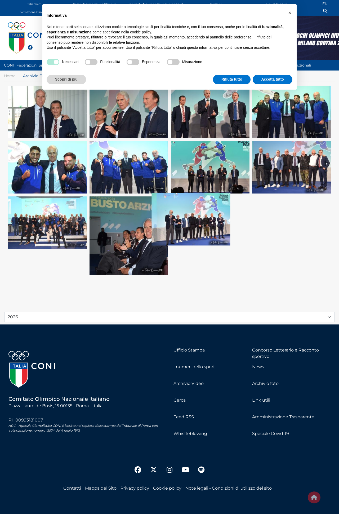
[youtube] (185, 470)
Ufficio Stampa (189, 350)
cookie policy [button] (140, 32)
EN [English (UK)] (325, 3)
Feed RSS (183, 416)
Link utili (261, 400)
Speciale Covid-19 (270, 433)
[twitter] (35, 47)
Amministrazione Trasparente (283, 416)
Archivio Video (188, 383)
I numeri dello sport (194, 366)
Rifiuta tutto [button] (231, 79)
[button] (290, 12)
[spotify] (201, 470)
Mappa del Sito (101, 488)
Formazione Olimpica (34, 12)
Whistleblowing (190, 433)
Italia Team (34, 4)
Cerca (179, 400)
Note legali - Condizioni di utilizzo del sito (228, 488)
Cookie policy (167, 488)
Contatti (72, 488)
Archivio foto (265, 383)
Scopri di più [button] (66, 79)
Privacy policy (135, 488)
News (258, 366)
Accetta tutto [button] (272, 79)
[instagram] (169, 470)
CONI (9, 65)
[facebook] (27, 44)
